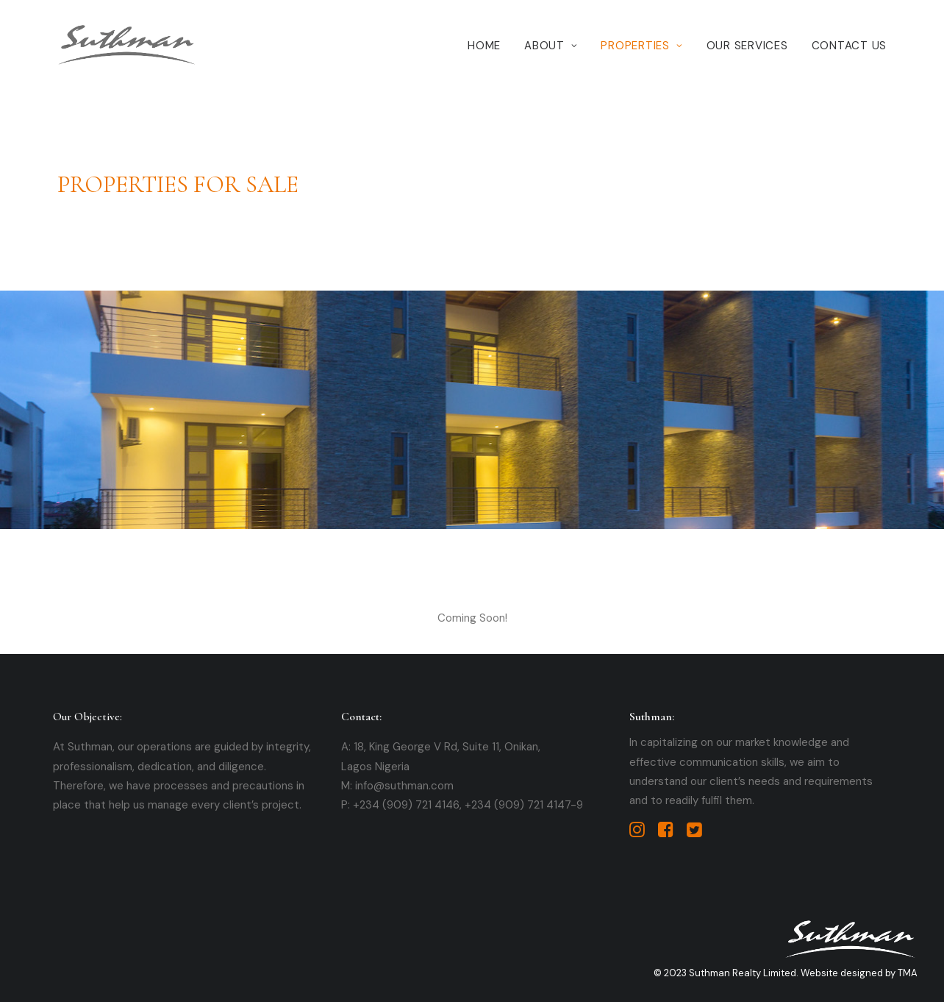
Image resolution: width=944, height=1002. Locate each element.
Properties (641, 45)
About (550, 45)
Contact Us (849, 45)
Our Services (747, 45)
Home (484, 45)
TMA (908, 973)
